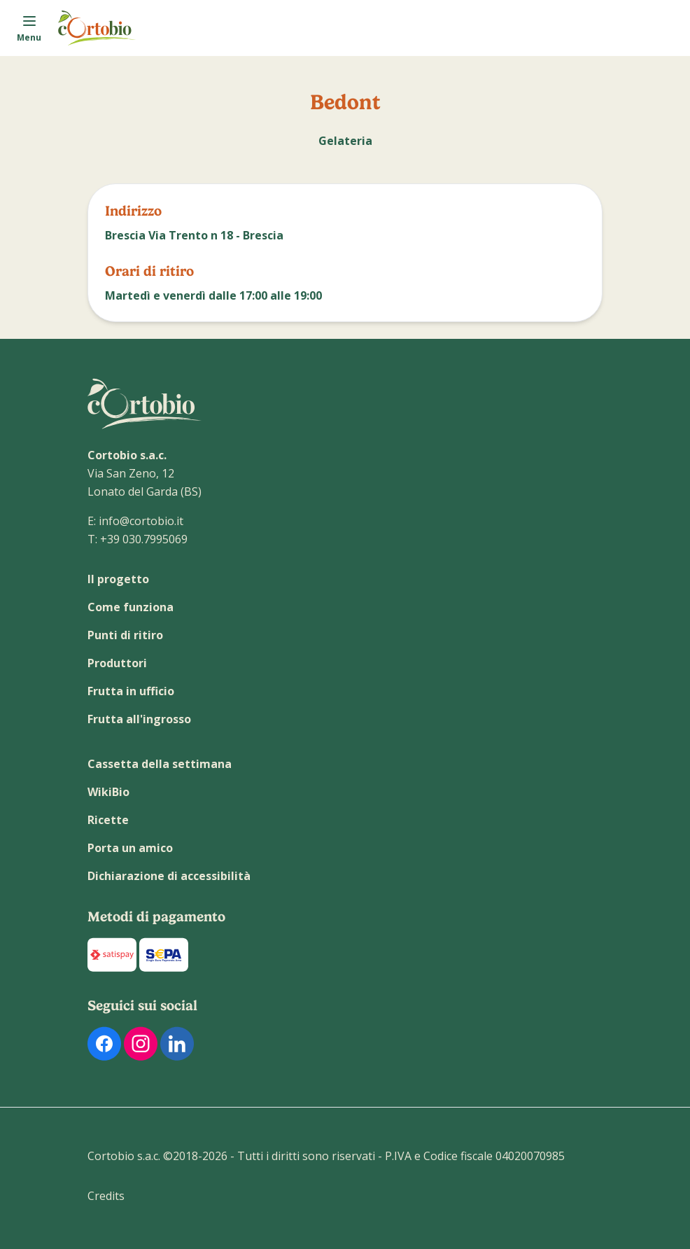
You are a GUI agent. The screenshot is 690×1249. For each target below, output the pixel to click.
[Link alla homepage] (97, 28)
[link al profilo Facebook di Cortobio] (104, 1043)
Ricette (108, 820)
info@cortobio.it (141, 521)
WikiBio (108, 792)
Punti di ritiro (125, 635)
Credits (106, 1195)
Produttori (117, 663)
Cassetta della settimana (159, 764)
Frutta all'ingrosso (139, 719)
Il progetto (118, 579)
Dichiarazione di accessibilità (169, 876)
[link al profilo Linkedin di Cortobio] (177, 1043)
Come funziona (130, 607)
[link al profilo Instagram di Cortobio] (140, 1043)
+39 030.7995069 (144, 539)
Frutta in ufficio (130, 691)
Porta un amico (130, 848)
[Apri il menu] (29, 28)
